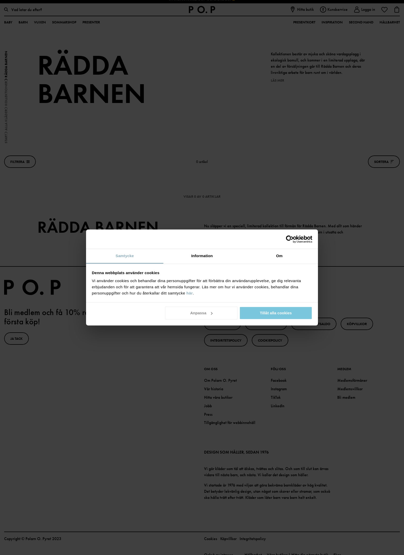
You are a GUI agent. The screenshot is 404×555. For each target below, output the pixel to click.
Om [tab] (279, 256)
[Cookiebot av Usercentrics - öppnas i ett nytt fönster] (289, 239)
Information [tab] (202, 256)
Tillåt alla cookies (276, 313)
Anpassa (201, 313)
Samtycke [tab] (125, 256)
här (190, 293)
